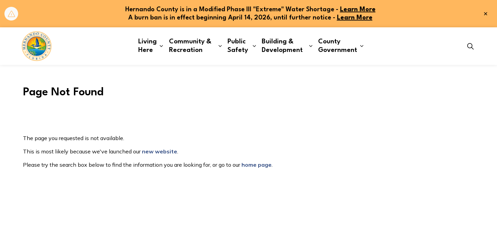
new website (159, 151)
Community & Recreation (190, 46)
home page (256, 164)
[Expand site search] (470, 46)
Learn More (358, 9)
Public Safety (237, 46)
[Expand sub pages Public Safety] (254, 46)
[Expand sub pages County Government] (361, 46)
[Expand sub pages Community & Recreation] (220, 46)
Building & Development (282, 46)
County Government (337, 46)
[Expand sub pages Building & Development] (311, 46)
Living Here (147, 46)
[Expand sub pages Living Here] (161, 46)
